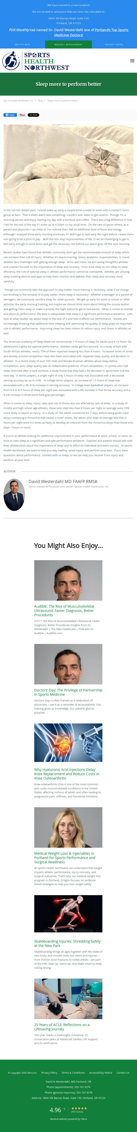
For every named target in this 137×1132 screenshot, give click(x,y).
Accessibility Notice (100, 1072)
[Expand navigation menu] (132, 60)
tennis (23, 375)
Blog (40, 100)
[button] (68, 44)
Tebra (84, 1119)
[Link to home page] (64, 61)
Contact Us (122, 1072)
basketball (97, 385)
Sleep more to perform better (62, 100)
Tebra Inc (32, 1072)
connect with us (51, 455)
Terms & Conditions (73, 1072)
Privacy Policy (49, 1072)
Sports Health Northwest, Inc (18, 100)
